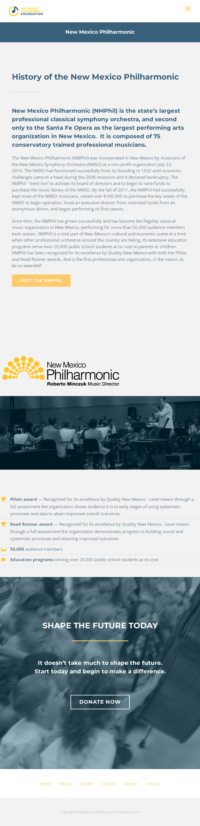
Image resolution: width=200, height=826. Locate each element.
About (65, 783)
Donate (130, 783)
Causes (108, 783)
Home (45, 783)
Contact (153, 783)
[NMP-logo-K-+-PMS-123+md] (61, 351)
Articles (86, 783)
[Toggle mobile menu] (189, 9)
